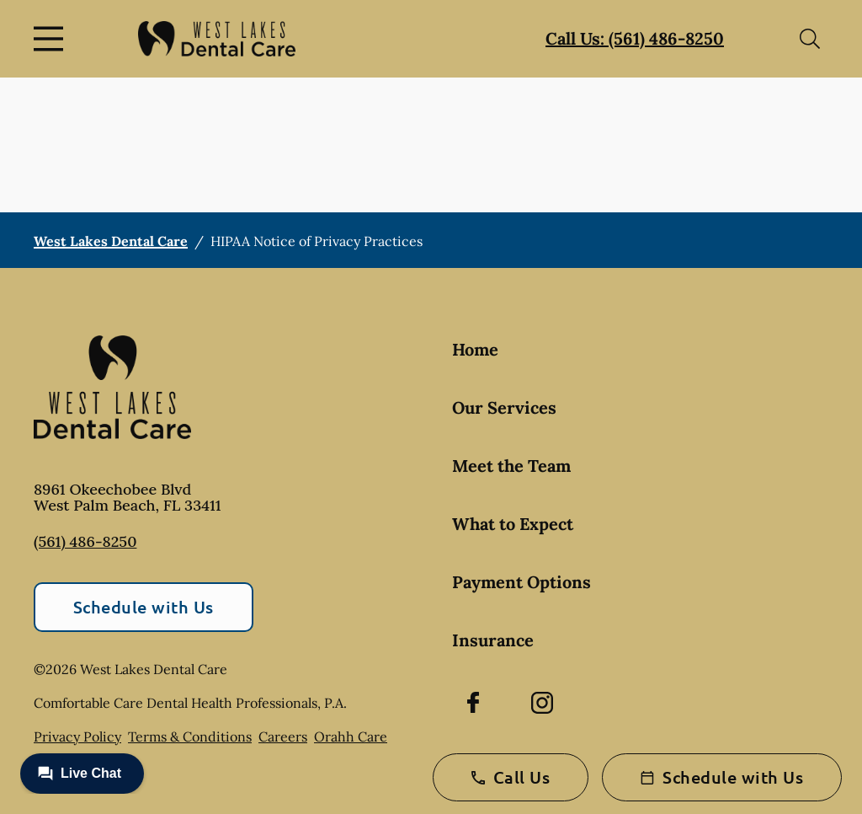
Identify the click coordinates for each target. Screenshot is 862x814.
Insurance (493, 640)
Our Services (504, 407)
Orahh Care (350, 736)
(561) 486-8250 (85, 541)
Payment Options (521, 581)
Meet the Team (511, 465)
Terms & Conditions (190, 736)
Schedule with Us (143, 607)
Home (475, 349)
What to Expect (512, 523)
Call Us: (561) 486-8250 (634, 38)
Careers (282, 736)
